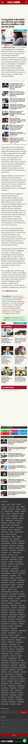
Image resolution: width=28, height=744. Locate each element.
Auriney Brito (21, 594)
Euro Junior (10, 529)
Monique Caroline (19, 532)
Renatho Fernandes (5, 584)
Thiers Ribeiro (11, 697)
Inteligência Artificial (8, 511)
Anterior (4, 425)
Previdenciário (4, 582)
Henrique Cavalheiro (14, 571)
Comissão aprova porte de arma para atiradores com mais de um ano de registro (17, 493)
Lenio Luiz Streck (10, 651)
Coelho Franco (23, 600)
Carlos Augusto (4, 600)
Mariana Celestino (17, 552)
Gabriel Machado (5, 628)
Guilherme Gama (21, 550)
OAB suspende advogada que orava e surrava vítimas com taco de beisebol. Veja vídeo (17, 100)
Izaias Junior (18, 639)
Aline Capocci (21, 557)
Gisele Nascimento (5, 630)
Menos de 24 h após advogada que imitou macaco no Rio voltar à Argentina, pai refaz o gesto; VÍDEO (17, 120)
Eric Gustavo (4, 619)
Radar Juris (22, 681)
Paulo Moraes (12, 676)
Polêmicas (19, 504)
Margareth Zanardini (15, 662)
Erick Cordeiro (11, 619)
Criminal (24, 509)
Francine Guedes (14, 568)
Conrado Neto (10, 603)
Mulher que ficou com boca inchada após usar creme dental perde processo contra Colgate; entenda (17, 139)
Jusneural (21, 646)
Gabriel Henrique (18, 626)
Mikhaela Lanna (22, 667)
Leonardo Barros (19, 651)
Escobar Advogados (20, 548)
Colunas (3, 603)
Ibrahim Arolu (4, 635)
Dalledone (23, 511)
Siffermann (3, 589)
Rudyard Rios (19, 587)
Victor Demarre (12, 701)
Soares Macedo (4, 695)
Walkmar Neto (22, 543)
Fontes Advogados (5, 568)
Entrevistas (3, 529)
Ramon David (12, 582)
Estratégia (19, 536)
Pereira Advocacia (13, 678)
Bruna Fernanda (21, 596)
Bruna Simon (10, 598)
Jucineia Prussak (4, 538)
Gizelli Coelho (13, 550)
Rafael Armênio (4, 683)
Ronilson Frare (13, 688)
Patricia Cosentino (9, 674)
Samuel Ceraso (18, 690)
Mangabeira (14, 518)
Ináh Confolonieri (14, 637)
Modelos (8, 513)
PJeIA (2, 674)
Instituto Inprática (5, 637)
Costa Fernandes (5, 605)
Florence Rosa (14, 623)
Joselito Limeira (4, 532)
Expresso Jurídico (12, 621)
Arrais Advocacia (13, 594)
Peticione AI (3, 555)
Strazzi (17, 506)
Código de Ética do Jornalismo (11, 312)
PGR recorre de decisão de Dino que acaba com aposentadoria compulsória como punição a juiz (6, 360)
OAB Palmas (4, 672)
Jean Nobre (3, 642)
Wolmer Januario (18, 520)
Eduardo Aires (4, 614)
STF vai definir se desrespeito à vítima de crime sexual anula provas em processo (20, 379)
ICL (21, 633)
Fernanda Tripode (15, 513)
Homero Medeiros (12, 633)
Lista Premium (18, 653)
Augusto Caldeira (13, 559)
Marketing (17, 511)
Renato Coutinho (17, 683)
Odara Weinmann (5, 580)
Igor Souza (11, 635)
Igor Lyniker (23, 571)
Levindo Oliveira (4, 653)
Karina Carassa (4, 649)
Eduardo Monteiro (13, 614)
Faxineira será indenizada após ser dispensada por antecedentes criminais (6, 379)
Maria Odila (23, 662)
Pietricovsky (10, 555)
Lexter (11, 653)
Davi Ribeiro (3, 564)
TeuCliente (3, 697)
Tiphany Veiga (18, 697)
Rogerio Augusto (4, 587)
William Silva (13, 534)
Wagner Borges (21, 701)
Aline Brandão (4, 545)
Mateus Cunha (14, 665)
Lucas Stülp (19, 655)
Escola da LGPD (19, 619)
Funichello (11, 626)
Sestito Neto (13, 692)
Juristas (10, 646)
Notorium (21, 518)
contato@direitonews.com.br (11, 313)
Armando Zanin (4, 594)
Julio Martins (3, 509)
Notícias (3, 30)
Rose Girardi (21, 688)
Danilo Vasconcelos (5, 607)
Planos (2, 534)
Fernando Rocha (21, 621)
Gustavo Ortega (4, 571)
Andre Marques (16, 591)
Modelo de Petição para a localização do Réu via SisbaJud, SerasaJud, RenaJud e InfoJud (17, 113)
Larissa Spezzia (22, 573)
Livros (8, 515)
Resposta (13, 584)
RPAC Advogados (15, 525)
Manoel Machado (5, 541)
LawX (10, 552)
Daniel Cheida (21, 605)
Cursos (2, 513)
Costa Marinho (13, 605)
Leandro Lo (19, 522)
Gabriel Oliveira (4, 550)
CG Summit (17, 598)
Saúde (2, 520)
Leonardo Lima (4, 575)
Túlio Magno (4, 699)
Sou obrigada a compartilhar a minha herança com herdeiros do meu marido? (17, 467)
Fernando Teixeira (5, 623)
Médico (8, 525)
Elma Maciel (3, 616)
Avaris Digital (4, 596)
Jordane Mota (19, 642)
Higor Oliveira (12, 522)
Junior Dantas (4, 646)
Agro (2, 518)
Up (2, 511)
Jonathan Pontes (11, 642)
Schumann (12, 527)
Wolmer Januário (4, 704)
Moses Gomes (4, 669)
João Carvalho (4, 644)
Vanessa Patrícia (19, 699)
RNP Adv (16, 681)
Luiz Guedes (3, 658)
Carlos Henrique (18, 561)
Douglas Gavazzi (20, 610)
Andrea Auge (4, 522)
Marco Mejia (21, 660)
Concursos (18, 509)
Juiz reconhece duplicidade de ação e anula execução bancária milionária (6, 340)
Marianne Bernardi (5, 665)
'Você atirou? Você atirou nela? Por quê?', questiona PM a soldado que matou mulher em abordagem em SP (17, 106)
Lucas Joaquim (13, 575)
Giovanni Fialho (14, 628)
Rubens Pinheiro (4, 690)
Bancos (20, 559)
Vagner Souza (11, 699)
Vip (9, 506)
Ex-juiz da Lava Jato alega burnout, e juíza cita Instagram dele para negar (17, 449)
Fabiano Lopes (17, 529)
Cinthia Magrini (20, 545)
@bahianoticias (9, 47)
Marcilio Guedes (13, 660)
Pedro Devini (13, 580)
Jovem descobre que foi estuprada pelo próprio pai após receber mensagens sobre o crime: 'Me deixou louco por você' (17, 474)
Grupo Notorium (22, 630)
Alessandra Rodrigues (6, 591)
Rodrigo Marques (11, 685)
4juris (15, 589)
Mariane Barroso (5, 577)
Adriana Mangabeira (5, 536)
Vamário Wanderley (5, 557)
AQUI (10, 318)
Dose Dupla (10, 564)
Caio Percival (4, 561)
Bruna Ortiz (3, 598)
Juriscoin (3, 515)
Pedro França (20, 676)
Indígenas (17, 635)
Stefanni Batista (13, 695)
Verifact (7, 534)
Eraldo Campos (21, 616)
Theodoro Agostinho (5, 543)
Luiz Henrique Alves (12, 658)
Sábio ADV (20, 695)
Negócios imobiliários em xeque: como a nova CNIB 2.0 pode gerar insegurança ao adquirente (17, 93)
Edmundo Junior (12, 612)
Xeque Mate (12, 704)
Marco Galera (13, 541)
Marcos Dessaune (5, 662)
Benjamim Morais (12, 596)
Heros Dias (3, 633)
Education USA (22, 614)
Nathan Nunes (12, 669)
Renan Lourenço (20, 582)
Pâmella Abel (10, 681)
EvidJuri (9, 566)
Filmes (22, 513)
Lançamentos (11, 509)
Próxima (24, 425)
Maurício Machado (5, 667)
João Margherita (12, 644)
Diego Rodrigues (9, 520)
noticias (13, 504)
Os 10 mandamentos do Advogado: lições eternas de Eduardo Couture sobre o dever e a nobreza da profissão (17, 86)
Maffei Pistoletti (4, 660)
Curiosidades (4, 506)
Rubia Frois (12, 587)
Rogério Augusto (4, 688)
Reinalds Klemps (4, 527)
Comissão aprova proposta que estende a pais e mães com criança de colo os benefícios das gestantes (20, 360)
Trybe (16, 555)
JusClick (15, 646)
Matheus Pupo (22, 665)
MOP (20, 658)
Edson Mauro (21, 612)
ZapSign (19, 704)
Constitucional (18, 603)
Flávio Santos (4, 626)
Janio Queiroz (4, 552)
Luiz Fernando (17, 538)
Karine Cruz (12, 649)
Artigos (8, 504)
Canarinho (11, 561)
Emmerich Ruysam (12, 616)
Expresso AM (4, 621)
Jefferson (3, 525)
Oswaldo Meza (16, 672)
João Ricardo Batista (5, 573)
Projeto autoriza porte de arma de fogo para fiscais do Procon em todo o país (21, 340)
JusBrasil (11, 532)
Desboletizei (14, 607)
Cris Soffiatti (7, 518)
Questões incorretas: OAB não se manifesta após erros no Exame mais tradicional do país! (17, 487)
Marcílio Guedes (14, 515)
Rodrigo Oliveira (20, 685)
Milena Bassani (21, 541)
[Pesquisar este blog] (10, 712)
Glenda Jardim (14, 630)
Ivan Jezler (3, 639)
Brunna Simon (12, 545)
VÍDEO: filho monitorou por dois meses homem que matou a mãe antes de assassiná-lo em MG (16, 127)
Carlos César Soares (14, 600)
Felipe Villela (15, 566)
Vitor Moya (10, 589)
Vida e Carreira (19, 527)
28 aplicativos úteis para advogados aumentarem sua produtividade (17, 133)
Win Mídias (14, 557)
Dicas (13, 506)
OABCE (9, 672)
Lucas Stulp (12, 655)
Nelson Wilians (19, 577)
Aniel (22, 591)
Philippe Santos (21, 580)
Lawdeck (3, 651)
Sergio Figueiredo (5, 692)
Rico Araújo (3, 685)
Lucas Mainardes (4, 655)
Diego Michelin (4, 610)
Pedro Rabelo (4, 678)
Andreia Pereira (4, 559)
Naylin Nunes (20, 669)
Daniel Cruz (11, 548)
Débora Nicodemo (19, 564)
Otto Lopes (23, 672)
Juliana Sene (14, 573)
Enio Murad (3, 566)
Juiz (18, 644)
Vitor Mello (14, 543)
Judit (11, 538)
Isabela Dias (22, 637)
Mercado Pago (14, 667)
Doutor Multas (4, 612)
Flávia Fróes (21, 623)
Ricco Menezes (20, 584)
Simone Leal (20, 692)
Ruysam (11, 690)
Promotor (3, 681)
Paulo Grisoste (4, 676)
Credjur (13, 536)
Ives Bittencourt (10, 639)
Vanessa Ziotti (4, 701)
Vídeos (21, 515)
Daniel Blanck (4, 548)
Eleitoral (22, 506)
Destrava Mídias (22, 607)
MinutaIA (12, 577)
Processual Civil (22, 678)
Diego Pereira (12, 610)
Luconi (19, 575)
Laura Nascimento (20, 649)
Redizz (11, 683)
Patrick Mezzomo (18, 674)
